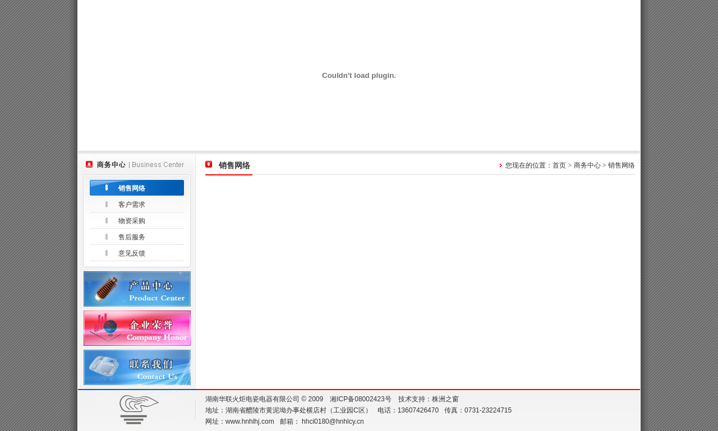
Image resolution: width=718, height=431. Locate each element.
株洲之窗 (445, 399)
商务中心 (587, 165)
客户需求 (131, 204)
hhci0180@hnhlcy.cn (333, 421)
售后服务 (131, 237)
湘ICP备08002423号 (360, 399)
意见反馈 (131, 253)
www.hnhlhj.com (249, 421)
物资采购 (131, 221)
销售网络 (131, 188)
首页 (559, 165)
